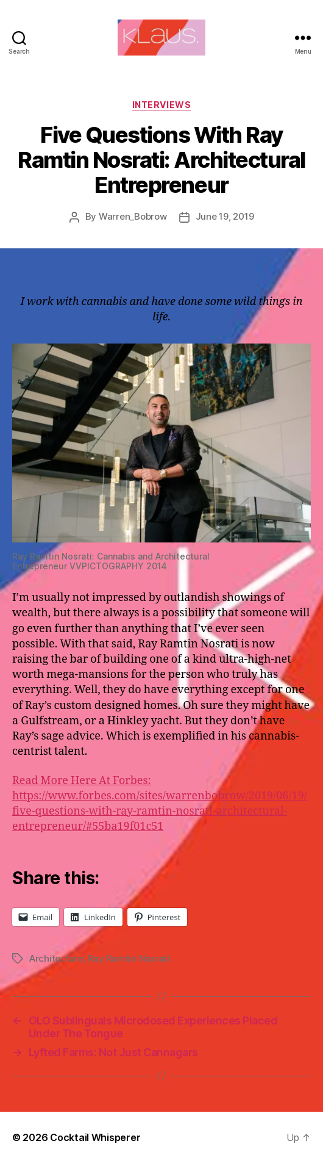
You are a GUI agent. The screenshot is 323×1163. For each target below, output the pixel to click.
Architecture (56, 958)
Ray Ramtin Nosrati (128, 958)
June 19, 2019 (225, 216)
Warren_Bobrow (133, 216)
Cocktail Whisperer (95, 1137)
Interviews (161, 104)
